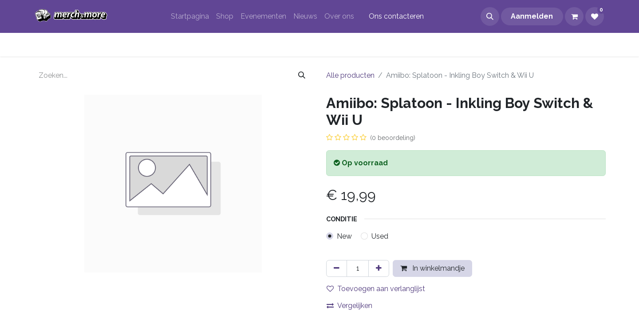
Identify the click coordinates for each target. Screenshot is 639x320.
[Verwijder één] (336, 268)
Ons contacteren (396, 16)
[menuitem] (190, 16)
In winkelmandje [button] (432, 268)
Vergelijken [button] (349, 305)
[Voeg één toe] (378, 268)
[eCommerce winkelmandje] (574, 16)
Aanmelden (532, 16)
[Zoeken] (302, 75)
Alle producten (350, 75)
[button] (490, 16)
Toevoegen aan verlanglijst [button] (376, 288)
